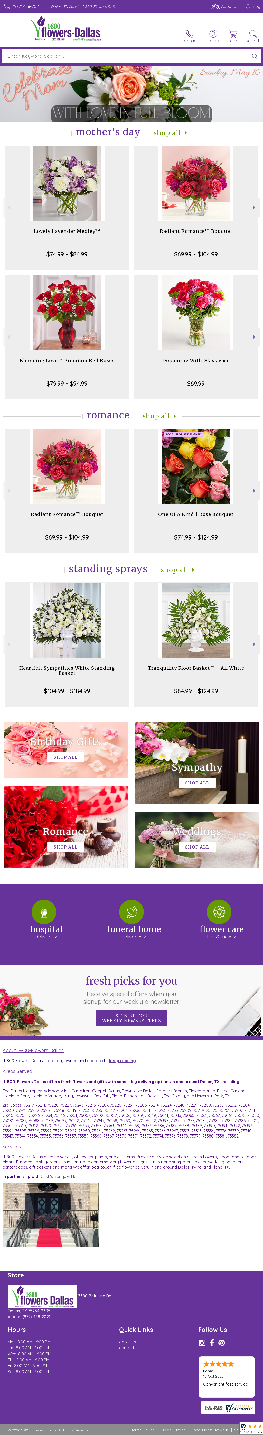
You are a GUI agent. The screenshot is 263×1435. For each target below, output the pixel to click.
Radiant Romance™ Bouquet (196, 231)
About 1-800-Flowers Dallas (33, 1050)
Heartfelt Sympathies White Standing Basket (67, 670)
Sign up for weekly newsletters (131, 1018)
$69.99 (196, 383)
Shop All (167, 133)
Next (254, 207)
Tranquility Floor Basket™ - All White (196, 668)
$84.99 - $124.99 (196, 691)
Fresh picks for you (131, 990)
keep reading (122, 1060)
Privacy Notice (173, 1430)
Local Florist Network (210, 1430)
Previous (8, 207)
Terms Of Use (142, 1430)
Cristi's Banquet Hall (59, 1176)
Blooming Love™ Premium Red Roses (67, 360)
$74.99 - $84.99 (67, 254)
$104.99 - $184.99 (67, 691)
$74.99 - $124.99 (196, 537)
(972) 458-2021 (26, 6)
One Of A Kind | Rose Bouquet (196, 514)
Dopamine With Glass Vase (196, 360)
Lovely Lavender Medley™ (67, 231)
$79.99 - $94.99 (67, 383)
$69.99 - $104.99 (196, 254)
